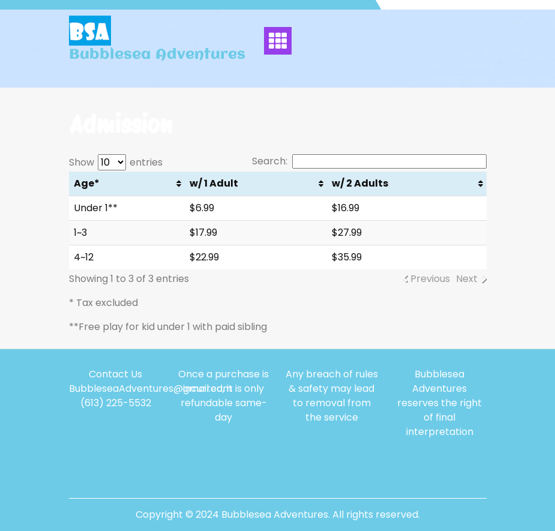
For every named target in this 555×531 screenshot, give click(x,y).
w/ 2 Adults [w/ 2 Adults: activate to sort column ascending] (360, 183)
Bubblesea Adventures (157, 55)
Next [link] (467, 279)
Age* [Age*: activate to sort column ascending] (87, 183)
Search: (369, 161)
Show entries (116, 162)
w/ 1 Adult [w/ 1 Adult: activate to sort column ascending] (214, 183)
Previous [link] (430, 279)
